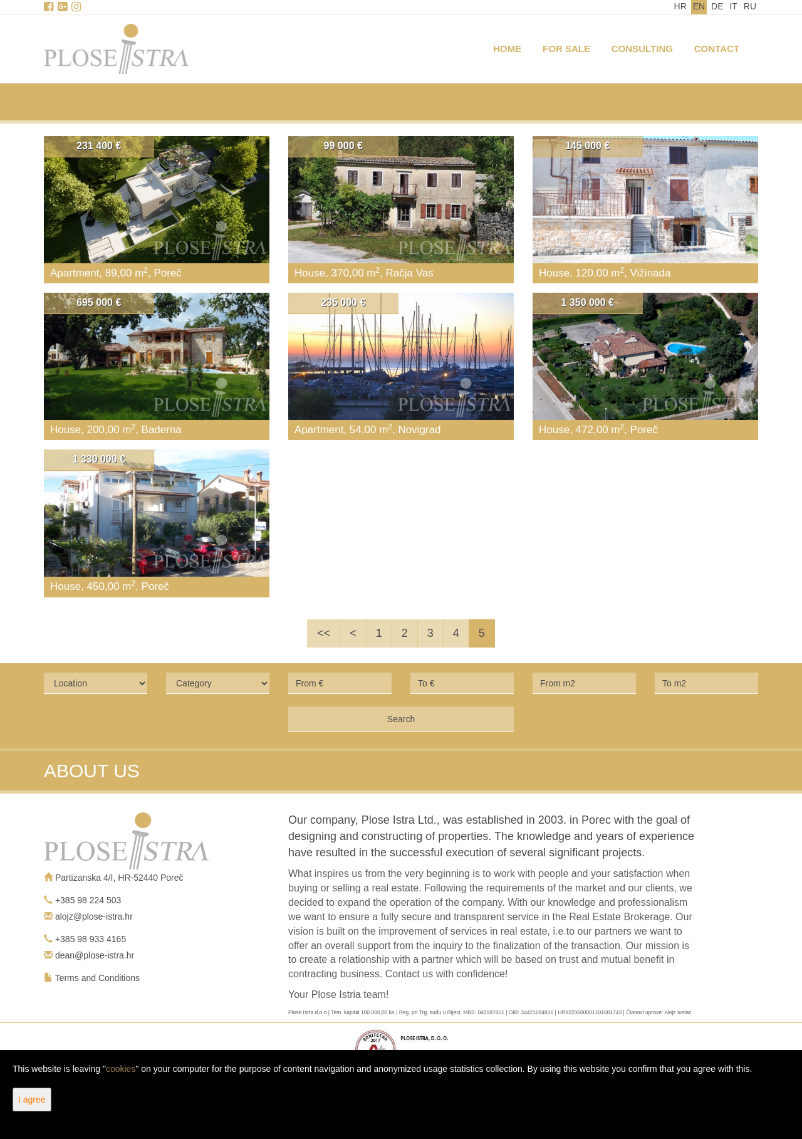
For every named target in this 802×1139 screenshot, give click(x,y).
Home (507, 48)
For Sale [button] (566, 48)
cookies (120, 1069)
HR (680, 6)
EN (699, 6)
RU (750, 6)
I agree (32, 1099)
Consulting (642, 48)
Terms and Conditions (97, 978)
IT (733, 6)
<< (323, 633)
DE (717, 6)
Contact (716, 48)
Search (401, 719)
